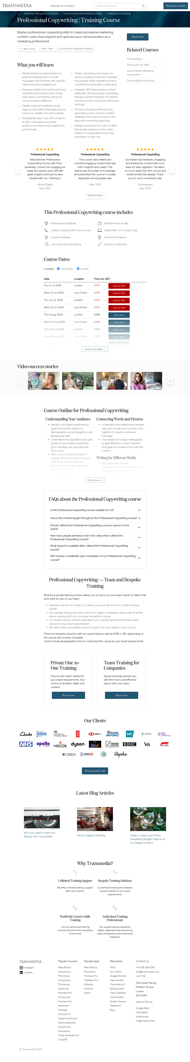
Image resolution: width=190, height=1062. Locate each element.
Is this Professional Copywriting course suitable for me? (82, 510)
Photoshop (89, 971)
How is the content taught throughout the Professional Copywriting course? (93, 518)
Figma (87, 992)
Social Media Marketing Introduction (140, 72)
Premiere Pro (91, 976)
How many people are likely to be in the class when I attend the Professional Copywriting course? (86, 537)
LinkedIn (26, 972)
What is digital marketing (95, 822)
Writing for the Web (138, 64)
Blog (112, 1010)
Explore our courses (63, 5)
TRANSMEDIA (17, 6)
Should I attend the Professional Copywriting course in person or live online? (89, 527)
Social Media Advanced (140, 80)
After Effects (90, 967)
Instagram (26, 967)
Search (143, 6)
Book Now (137, 36)
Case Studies (117, 980)
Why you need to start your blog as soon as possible (42, 822)
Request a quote (175, 5)
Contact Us (142, 961)
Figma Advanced (66, 1022)
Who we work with (95, 770)
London (83, 268)
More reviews (95, 195)
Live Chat (141, 976)
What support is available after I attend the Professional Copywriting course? (89, 547)
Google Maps (142, 1008)
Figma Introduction (68, 1018)
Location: (50, 268)
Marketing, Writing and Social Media (41, 13)
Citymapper (142, 1012)
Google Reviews (118, 976)
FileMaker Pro (91, 980)
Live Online (65, 268)
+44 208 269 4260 (145, 967)
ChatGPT (63, 1039)
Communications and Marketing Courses (82, 13)
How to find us (144, 1001)
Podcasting (64, 1031)
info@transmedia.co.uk (147, 971)
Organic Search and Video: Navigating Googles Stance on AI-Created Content (148, 825)
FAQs (113, 967)
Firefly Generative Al (68, 1035)
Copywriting (64, 1026)
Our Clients (116, 971)
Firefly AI (88, 988)
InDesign (88, 984)
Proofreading (134, 58)
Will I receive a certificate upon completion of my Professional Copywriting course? (93, 557)
